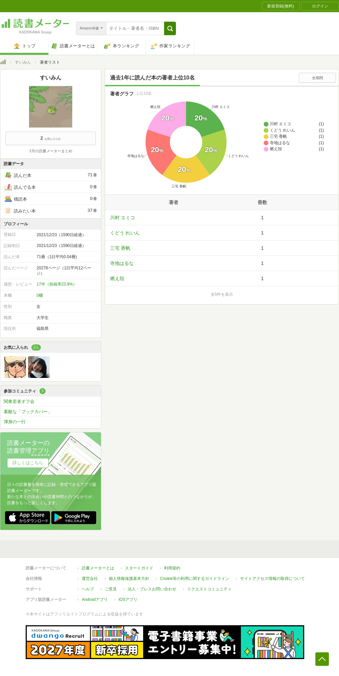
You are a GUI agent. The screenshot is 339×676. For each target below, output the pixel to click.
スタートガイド (139, 568)
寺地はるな (122, 263)
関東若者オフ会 (19, 401)
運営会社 (90, 579)
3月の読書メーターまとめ (50, 151)
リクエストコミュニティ (209, 589)
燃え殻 (117, 278)
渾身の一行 (15, 421)
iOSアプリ (128, 600)
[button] (170, 28)
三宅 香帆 (120, 248)
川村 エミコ (122, 217)
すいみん (23, 62)
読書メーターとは (98, 568)
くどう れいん (125, 232)
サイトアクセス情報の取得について (272, 579)
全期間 (317, 78)
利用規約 (172, 568)
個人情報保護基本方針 (129, 579)
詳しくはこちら (27, 462)
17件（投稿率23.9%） (56, 284)
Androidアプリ (95, 600)
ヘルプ (88, 589)
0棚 (39, 295)
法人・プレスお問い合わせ (152, 589)
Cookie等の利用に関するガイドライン (194, 579)
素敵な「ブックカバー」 (28, 411)
